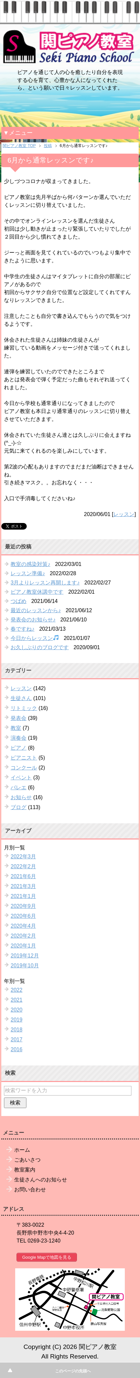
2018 (16, 1029)
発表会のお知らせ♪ (33, 619)
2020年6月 (23, 916)
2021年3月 (23, 886)
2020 (16, 1010)
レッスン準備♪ (28, 573)
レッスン (123, 514)
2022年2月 (23, 866)
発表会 (18, 718)
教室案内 (24, 1170)
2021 (16, 1000)
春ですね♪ (22, 629)
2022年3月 (23, 856)
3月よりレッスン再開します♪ (45, 582)
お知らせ (21, 797)
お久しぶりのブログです (40, 647)
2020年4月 (23, 926)
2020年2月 (23, 936)
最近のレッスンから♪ (36, 610)
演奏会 (18, 738)
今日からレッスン (34, 638)
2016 (16, 1049)
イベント (21, 777)
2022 (16, 990)
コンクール (24, 767)
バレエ (18, 787)
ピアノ (18, 748)
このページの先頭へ (73, 1371)
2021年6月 (23, 876)
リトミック (24, 708)
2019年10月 (25, 965)
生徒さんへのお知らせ (40, 1179)
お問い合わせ (30, 1189)
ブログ (18, 807)
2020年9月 (23, 906)
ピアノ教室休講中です (37, 592)
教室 (16, 728)
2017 (16, 1039)
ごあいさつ (27, 1160)
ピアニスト (24, 758)
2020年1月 (23, 946)
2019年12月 (25, 955)
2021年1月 (23, 896)
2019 (16, 1020)
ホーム (22, 1150)
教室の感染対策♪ (30, 564)
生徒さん (21, 698)
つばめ (18, 601)
